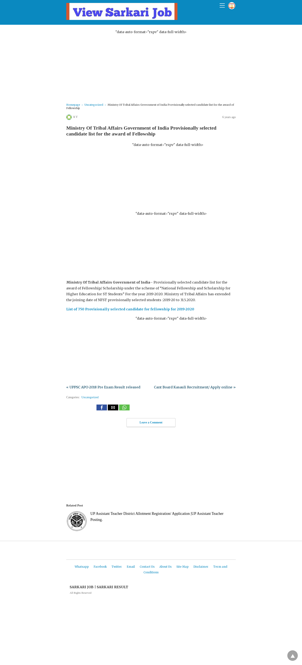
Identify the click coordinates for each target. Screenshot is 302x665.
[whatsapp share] (124, 409)
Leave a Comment (151, 422)
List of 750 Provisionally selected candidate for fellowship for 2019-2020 (130, 309)
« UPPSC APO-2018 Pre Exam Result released (103, 387)
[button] (101, 407)
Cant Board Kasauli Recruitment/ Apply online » (195, 387)
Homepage (73, 104)
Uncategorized (94, 104)
